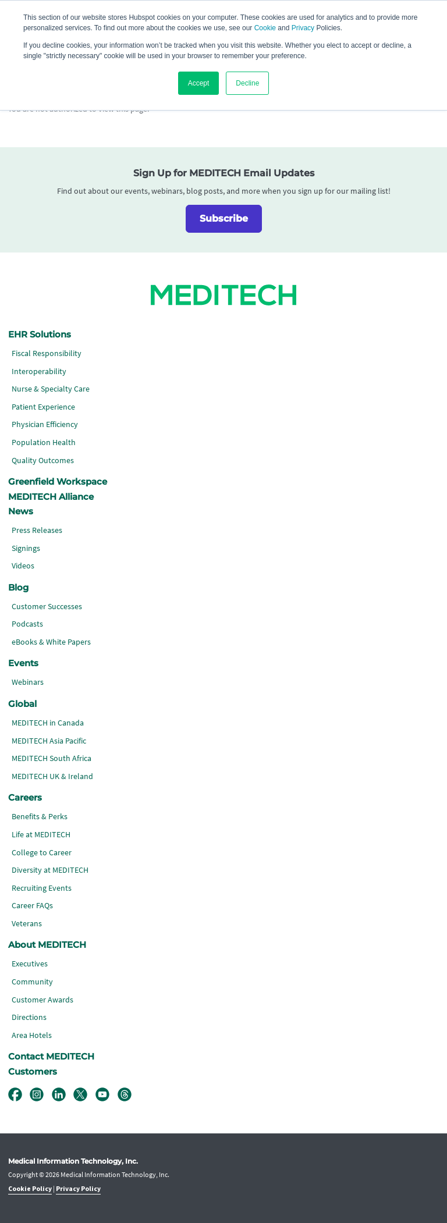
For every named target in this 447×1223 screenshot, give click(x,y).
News (20, 511)
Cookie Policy (30, 1189)
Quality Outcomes (43, 460)
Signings (26, 548)
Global (22, 704)
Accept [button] (199, 83)
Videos (23, 566)
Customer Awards (42, 1000)
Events (23, 663)
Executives (30, 964)
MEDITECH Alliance (51, 497)
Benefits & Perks (40, 817)
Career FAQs (32, 906)
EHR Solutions (39, 334)
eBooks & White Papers (51, 642)
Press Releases (37, 530)
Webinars (28, 682)
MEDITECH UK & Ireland (52, 776)
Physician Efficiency (45, 424)
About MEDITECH (47, 945)
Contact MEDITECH (51, 1056)
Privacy (303, 28)
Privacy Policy (78, 1189)
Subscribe (224, 218)
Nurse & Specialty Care (51, 389)
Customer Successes (47, 607)
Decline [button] (247, 83)
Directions (29, 1017)
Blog (18, 587)
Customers (32, 1071)
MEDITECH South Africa (51, 758)
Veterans (27, 924)
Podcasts (27, 624)
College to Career (42, 853)
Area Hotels (32, 1035)
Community (32, 982)
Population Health (44, 442)
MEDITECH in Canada (48, 723)
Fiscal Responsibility (46, 353)
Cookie (265, 28)
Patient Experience (43, 407)
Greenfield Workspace (57, 482)
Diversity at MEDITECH (50, 870)
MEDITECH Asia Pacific (49, 741)
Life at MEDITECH (41, 835)
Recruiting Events (42, 888)
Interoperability (39, 371)
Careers (25, 797)
